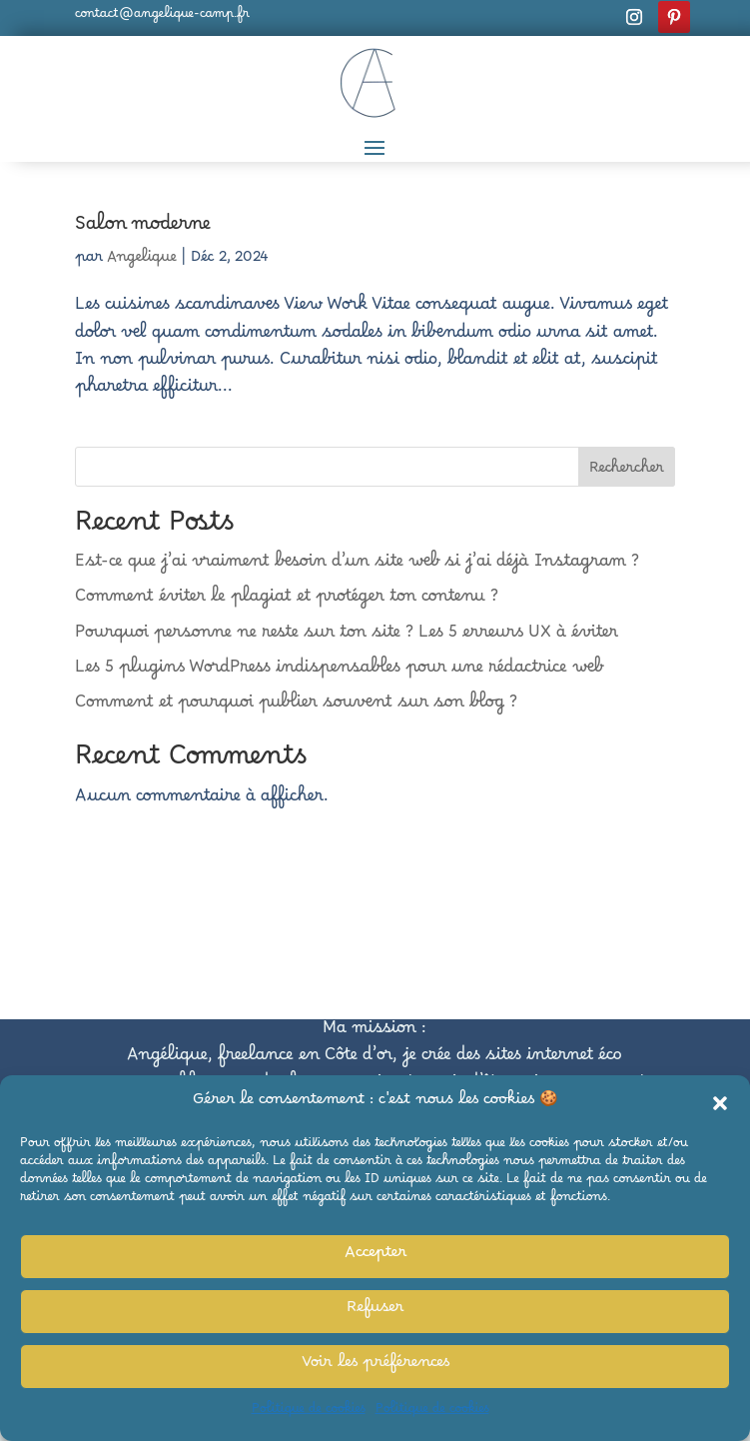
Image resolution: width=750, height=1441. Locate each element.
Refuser (375, 1311)
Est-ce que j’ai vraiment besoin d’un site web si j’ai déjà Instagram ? (357, 566)
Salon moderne (143, 229)
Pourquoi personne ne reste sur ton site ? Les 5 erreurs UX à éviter (346, 637)
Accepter (375, 1256)
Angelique (142, 261)
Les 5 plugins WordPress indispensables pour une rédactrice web (339, 672)
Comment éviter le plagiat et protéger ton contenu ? (286, 601)
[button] (720, 1103)
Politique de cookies (309, 1412)
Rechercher (626, 472)
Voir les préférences (375, 1366)
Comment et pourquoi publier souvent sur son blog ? (296, 706)
